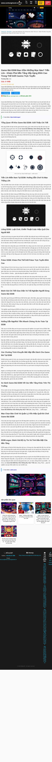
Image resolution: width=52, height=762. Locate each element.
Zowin (50, 562)
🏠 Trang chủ (20, 3)
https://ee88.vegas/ (15, 117)
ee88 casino (13, 469)
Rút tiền (36, 2)
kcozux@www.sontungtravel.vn (8, 559)
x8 (50, 558)
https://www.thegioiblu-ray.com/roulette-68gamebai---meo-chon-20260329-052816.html (44, 596)
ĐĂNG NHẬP (41, 3)
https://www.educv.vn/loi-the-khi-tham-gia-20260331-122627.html (44, 654)
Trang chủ (3, 31)
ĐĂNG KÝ (48, 3)
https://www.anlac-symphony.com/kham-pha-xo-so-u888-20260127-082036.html (44, 574)
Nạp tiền (31, 2)
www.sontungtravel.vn (10, 3)
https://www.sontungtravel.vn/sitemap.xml (30, 555)
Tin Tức (26, 2)
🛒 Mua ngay (6, 93)
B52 (50, 560)
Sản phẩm (9, 31)
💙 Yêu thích (15, 93)
